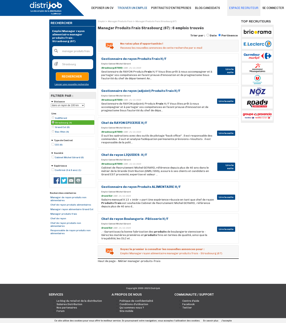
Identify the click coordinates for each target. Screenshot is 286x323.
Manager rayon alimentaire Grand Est (71, 209)
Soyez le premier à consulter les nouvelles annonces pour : (162, 249)
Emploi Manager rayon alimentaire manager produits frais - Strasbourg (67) (171, 253)
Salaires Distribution (69, 304)
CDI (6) (59, 144)
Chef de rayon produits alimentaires (70, 204)
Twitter (187, 307)
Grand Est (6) (62, 127)
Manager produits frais (63, 213)
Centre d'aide (190, 300)
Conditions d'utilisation (134, 304)
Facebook (188, 304)
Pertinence (229, 35)
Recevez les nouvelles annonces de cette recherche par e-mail (161, 47)
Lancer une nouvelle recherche (72, 84)
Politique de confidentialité (136, 300)
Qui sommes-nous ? (132, 307)
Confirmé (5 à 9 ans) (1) (68, 170)
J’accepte (226, 320)
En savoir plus (210, 320)
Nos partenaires (67, 307)
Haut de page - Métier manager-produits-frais (129, 261)
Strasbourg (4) (63, 122)
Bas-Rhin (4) (62, 131)
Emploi (101, 21)
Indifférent (61, 118)
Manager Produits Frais (120, 21)
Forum (61, 310)
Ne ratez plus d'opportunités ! (141, 43)
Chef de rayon (58, 218)
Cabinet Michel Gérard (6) (69, 157)
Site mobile (126, 310)
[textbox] (72, 51)
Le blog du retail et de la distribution (79, 300)
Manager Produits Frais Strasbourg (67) (155, 21)
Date (213, 35)
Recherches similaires (63, 193)
